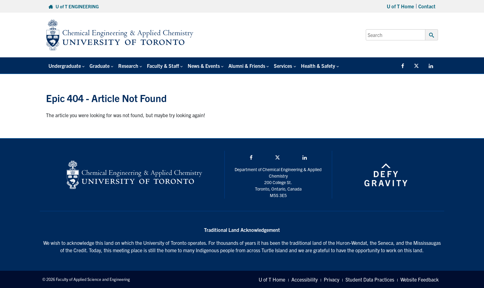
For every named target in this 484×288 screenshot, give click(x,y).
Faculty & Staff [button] (163, 66)
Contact (427, 6)
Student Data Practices (369, 279)
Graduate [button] (100, 66)
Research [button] (128, 66)
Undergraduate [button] (64, 66)
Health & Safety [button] (318, 66)
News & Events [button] (204, 66)
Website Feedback (419, 279)
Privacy (331, 279)
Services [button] (283, 66)
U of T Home (400, 6)
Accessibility (304, 279)
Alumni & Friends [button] (246, 66)
